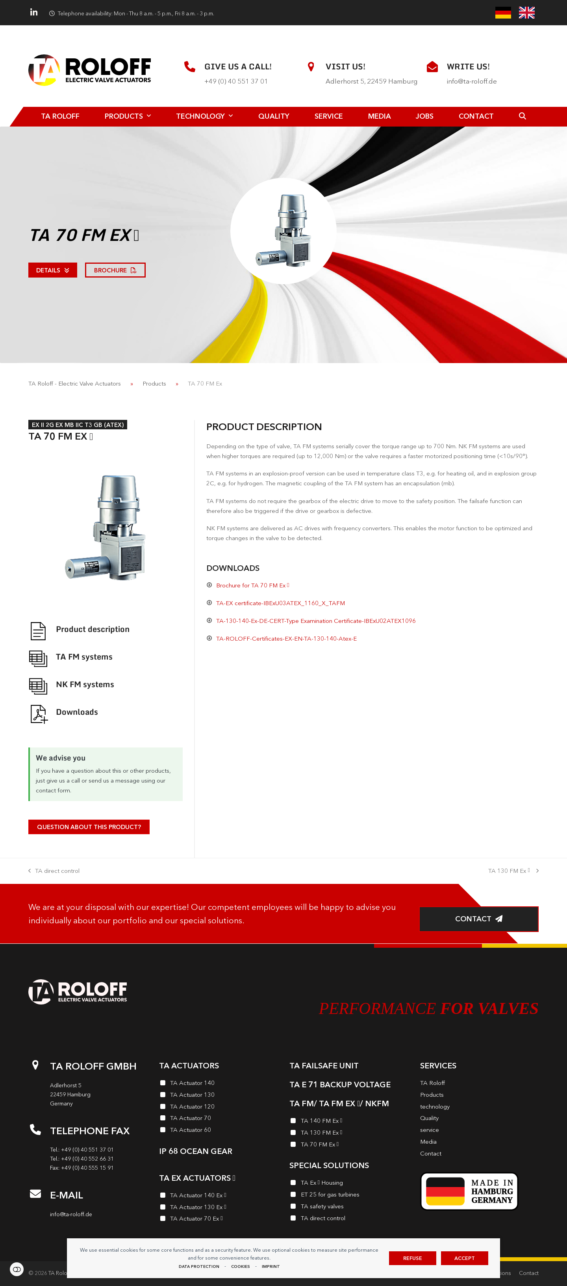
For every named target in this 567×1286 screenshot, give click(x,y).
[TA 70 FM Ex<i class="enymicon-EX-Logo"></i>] (348, 1146)
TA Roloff (59, 1273)
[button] (522, 117)
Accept (464, 1258)
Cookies (240, 1266)
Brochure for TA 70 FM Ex (252, 585)
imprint (271, 1266)
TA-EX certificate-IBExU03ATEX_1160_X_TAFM (280, 603)
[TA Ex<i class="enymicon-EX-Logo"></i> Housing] (348, 1184)
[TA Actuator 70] (218, 1119)
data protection (199, 1266)
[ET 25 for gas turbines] (348, 1196)
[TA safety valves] (348, 1207)
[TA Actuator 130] (218, 1096)
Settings (17, 1269)
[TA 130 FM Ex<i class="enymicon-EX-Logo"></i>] (348, 1134)
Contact (529, 1273)
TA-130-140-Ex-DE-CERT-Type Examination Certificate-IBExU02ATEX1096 (316, 620)
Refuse (412, 1258)
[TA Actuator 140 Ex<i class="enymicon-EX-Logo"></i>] (218, 1196)
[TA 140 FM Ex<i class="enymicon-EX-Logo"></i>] (348, 1122)
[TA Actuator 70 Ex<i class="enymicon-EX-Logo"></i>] (218, 1220)
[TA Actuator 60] (218, 1131)
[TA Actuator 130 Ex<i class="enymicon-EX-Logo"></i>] (218, 1208)
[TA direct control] (348, 1219)
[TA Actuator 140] (218, 1084)
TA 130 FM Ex (513, 871)
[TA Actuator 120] (218, 1108)
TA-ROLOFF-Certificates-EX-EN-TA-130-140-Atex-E (286, 638)
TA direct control (54, 871)
